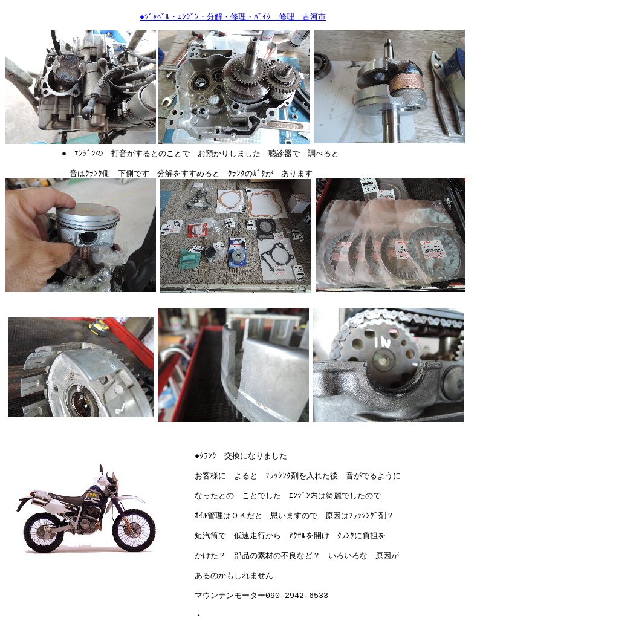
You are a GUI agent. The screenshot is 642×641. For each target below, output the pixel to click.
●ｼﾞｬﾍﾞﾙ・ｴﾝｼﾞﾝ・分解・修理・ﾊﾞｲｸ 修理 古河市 (233, 16)
